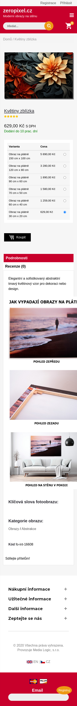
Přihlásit (66, 3)
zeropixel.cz (20, 13)
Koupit (17, 237)
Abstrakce (29, 529)
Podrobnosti (17, 258)
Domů (7, 39)
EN (35, 662)
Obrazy (13, 529)
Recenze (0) (15, 266)
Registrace (48, 3)
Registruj (64, 690)
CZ (48, 662)
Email (37, 690)
